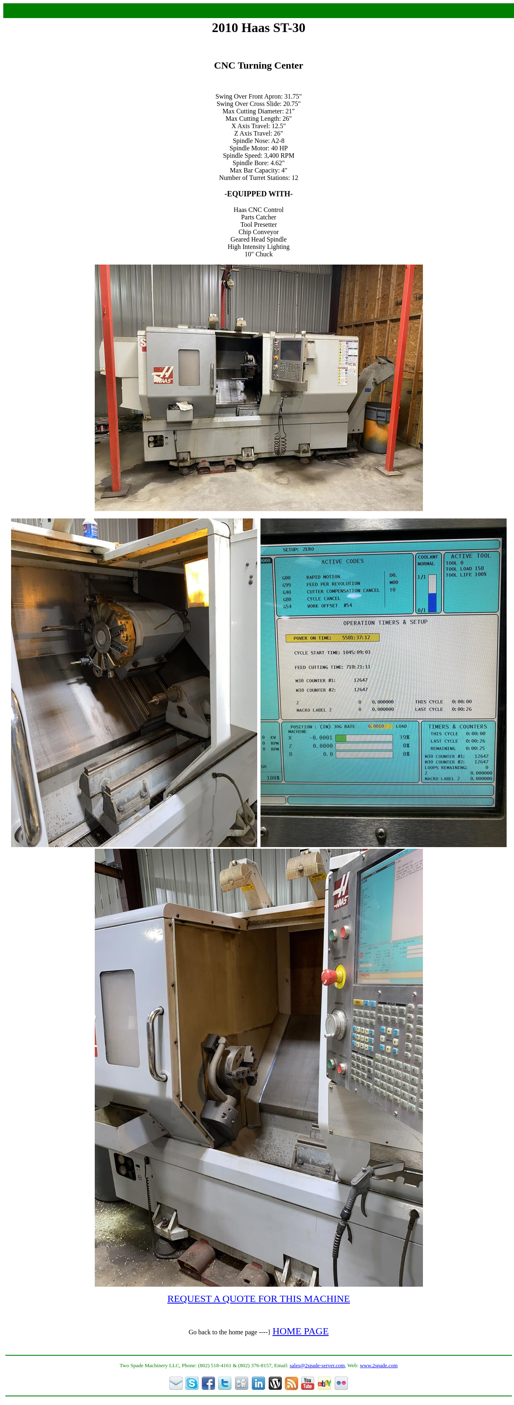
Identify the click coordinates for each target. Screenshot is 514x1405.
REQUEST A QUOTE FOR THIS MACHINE (258, 1298)
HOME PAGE (300, 1331)
